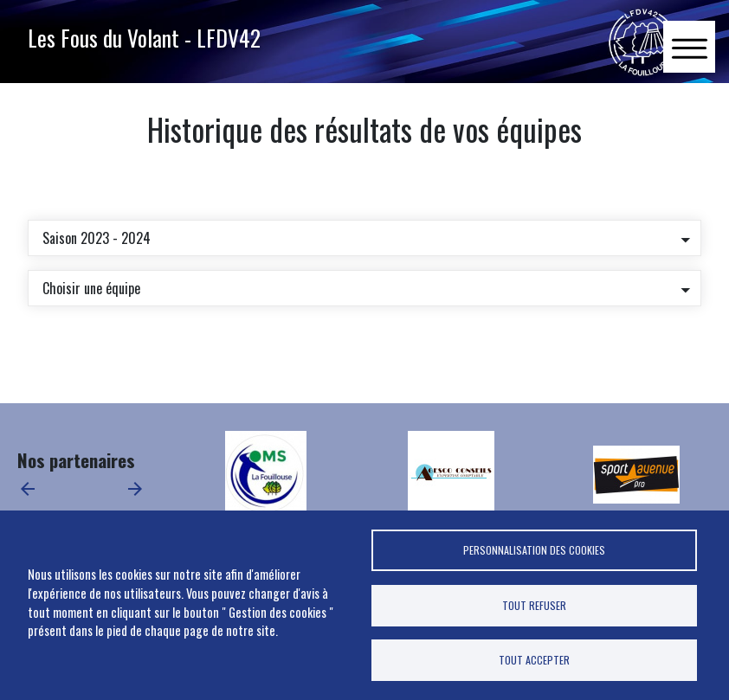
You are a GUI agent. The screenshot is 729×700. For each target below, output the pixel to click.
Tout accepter (534, 660)
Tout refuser (534, 605)
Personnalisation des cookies (534, 550)
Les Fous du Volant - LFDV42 (144, 37)
